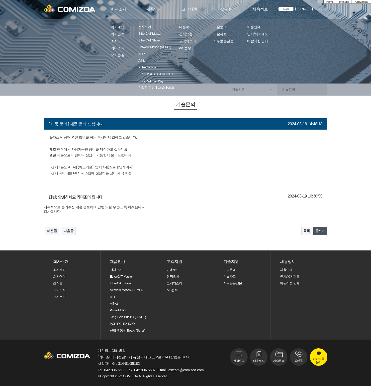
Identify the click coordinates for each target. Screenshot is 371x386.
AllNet (142, 60)
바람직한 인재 (257, 41)
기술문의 (220, 27)
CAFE (298, 361)
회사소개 (118, 9)
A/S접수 (185, 48)
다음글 (69, 231)
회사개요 (117, 27)
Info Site (344, 1)
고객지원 (189, 9)
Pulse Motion (147, 67)
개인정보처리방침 (112, 351)
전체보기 (144, 27)
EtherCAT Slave (149, 40)
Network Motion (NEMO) (154, 47)
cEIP (141, 54)
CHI (319, 9)
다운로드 (185, 27)
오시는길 (117, 55)
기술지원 (224, 9)
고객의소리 (187, 41)
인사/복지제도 (257, 34)
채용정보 (260, 9)
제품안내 (154, 9)
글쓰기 (320, 231)
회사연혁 (117, 34)
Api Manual (361, 1)
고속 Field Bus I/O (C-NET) (156, 74)
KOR (286, 9)
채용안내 (254, 27)
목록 (306, 231)
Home (330, 1)
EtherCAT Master (149, 33)
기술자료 (220, 34)
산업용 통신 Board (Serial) (156, 87)
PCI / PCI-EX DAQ (150, 81)
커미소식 (117, 48)
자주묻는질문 (223, 41)
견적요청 (185, 34)
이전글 (52, 231)
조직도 (116, 41)
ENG (303, 9)
